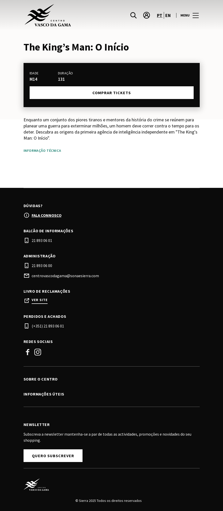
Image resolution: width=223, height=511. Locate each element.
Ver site (40, 300)
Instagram (38, 352)
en (168, 15)
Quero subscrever (53, 455)
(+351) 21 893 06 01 (48, 325)
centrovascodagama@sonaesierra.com (65, 275)
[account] (147, 15)
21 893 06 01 (42, 240)
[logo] (68, 15)
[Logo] (109, 485)
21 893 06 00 (42, 265)
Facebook (28, 352)
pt (160, 15)
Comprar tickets (111, 92)
